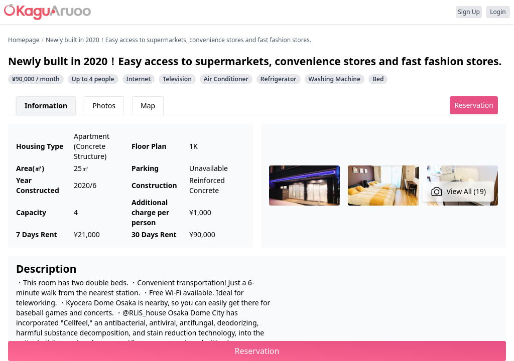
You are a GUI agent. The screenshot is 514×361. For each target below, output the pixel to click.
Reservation (473, 105)
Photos (103, 105)
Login (497, 12)
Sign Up (469, 12)
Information (46, 105)
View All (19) (458, 192)
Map (148, 105)
